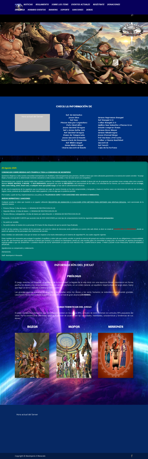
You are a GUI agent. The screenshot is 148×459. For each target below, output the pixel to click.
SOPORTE (65, 10)
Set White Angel (74, 143)
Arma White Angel (74, 145)
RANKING (53, 10)
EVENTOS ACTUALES (80, 5)
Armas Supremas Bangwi (110, 118)
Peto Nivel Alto (74, 125)
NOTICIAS (28, 5)
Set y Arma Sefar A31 (74, 130)
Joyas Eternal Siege (108, 135)
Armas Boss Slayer (107, 130)
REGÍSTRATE (98, 5)
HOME (18, 5)
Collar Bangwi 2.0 (107, 123)
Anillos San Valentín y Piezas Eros (115, 125)
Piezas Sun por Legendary (74, 123)
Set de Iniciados (74, 115)
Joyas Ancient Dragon (74, 128)
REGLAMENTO (42, 5)
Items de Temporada (74, 135)
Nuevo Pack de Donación (74, 140)
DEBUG (89, 10)
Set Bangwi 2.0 (105, 120)
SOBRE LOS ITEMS (60, 5)
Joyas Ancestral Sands (74, 138)
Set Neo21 (103, 145)
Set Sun (74, 120)
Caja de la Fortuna (107, 148)
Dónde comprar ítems (109, 128)
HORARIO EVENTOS (37, 10)
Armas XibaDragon (107, 133)
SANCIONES (77, 10)
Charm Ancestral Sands (74, 148)
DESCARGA (20, 10)
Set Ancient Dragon (74, 133)
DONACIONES (113, 5)
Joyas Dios (74, 118)
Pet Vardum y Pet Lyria (109, 138)
